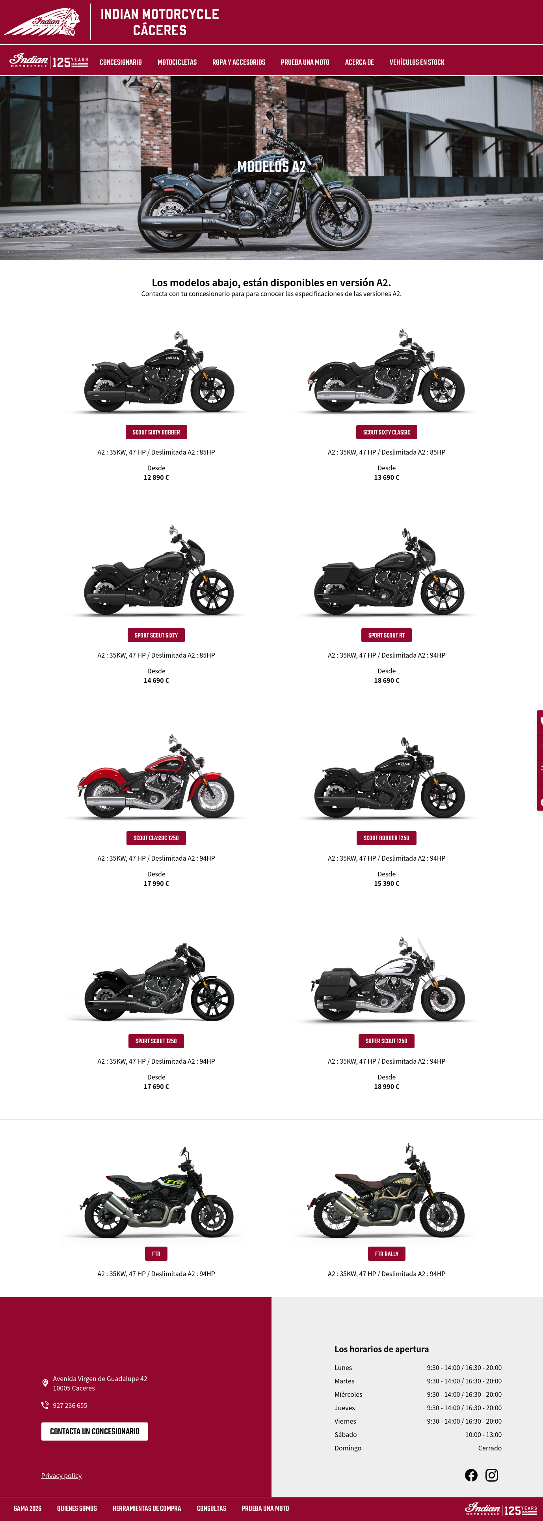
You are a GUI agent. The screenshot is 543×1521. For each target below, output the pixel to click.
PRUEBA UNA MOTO (298, 63)
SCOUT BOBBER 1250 (386, 838)
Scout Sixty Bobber (156, 433)
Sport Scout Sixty (156, 636)
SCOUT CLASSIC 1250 (156, 838)
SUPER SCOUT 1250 (386, 1041)
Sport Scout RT (386, 636)
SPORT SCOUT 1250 (156, 1041)
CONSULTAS (211, 1509)
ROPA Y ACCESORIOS (231, 63)
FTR (156, 1254)
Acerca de (352, 63)
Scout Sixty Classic (386, 433)
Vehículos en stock (410, 63)
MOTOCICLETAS (170, 63)
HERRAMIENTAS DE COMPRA (147, 1509)
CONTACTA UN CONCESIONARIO (94, 1432)
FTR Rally (386, 1254)
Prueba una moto (265, 1509)
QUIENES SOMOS (77, 1509)
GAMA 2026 (27, 1509)
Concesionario (114, 63)
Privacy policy (61, 1475)
